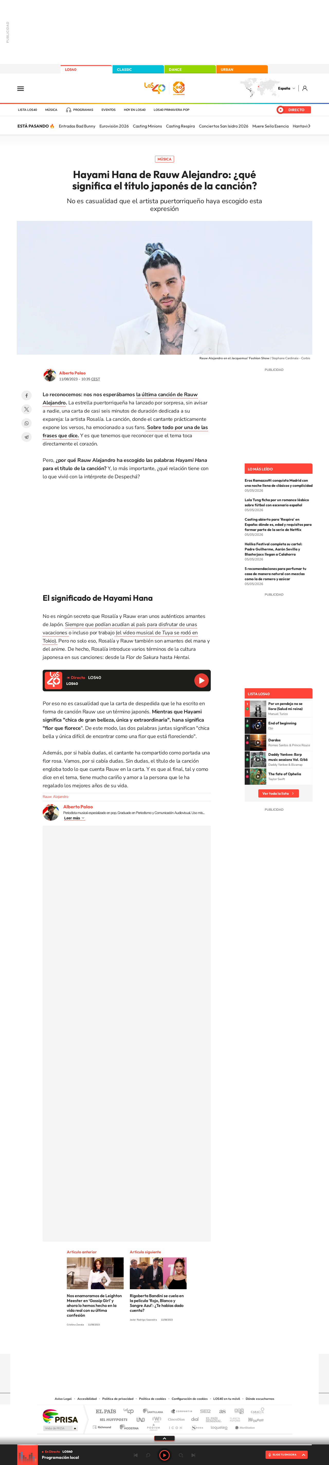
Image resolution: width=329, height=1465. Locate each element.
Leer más (72, 818)
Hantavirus (303, 126)
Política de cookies (152, 1399)
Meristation (244, 1426)
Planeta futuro (232, 1418)
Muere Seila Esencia (270, 126)
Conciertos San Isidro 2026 (223, 126)
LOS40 (70, 69)
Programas (83, 110)
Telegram (26, 437)
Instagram (134, 1344)
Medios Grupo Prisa (60, 1428)
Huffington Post (112, 1418)
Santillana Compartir (182, 1412)
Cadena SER (204, 1412)
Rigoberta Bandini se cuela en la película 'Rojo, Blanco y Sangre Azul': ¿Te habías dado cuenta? (157, 1303)
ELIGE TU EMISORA (284, 1454)
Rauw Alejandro (55, 796)
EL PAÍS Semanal (214, 1418)
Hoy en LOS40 (134, 110)
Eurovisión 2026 (114, 126)
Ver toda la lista (275, 793)
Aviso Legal (63, 1399)
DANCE (175, 69)
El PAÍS (105, 1412)
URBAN (227, 69)
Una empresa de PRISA (60, 1416)
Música (51, 110)
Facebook (26, 395)
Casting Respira (180, 126)
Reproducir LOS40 (201, 680)
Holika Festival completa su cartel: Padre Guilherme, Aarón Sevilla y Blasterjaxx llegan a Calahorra (273, 549)
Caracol (256, 1412)
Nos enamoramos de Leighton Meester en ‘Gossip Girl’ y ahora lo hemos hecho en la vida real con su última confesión (94, 1305)
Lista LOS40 (27, 110)
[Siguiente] (309, 126)
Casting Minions (147, 126)
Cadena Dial (195, 1418)
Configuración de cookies (190, 1399)
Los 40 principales (130, 1412)
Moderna (127, 1426)
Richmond (102, 1426)
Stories (195, 1344)
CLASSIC (124, 69)
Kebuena (251, 1418)
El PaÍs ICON (175, 1426)
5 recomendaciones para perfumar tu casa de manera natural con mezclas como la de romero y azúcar (275, 573)
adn (237, 1412)
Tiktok (144, 1344)
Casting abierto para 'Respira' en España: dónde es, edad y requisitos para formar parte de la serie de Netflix (278, 524)
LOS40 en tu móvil (226, 1399)
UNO (141, 1418)
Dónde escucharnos (260, 1399)
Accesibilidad (87, 1399)
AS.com (220, 1412)
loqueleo (219, 1426)
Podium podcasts (153, 1426)
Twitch (185, 1344)
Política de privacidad (117, 1399)
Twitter (26, 409)
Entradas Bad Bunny (77, 126)
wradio (155, 1418)
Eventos (109, 110)
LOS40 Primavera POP (171, 110)
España (284, 88)
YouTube (154, 1344)
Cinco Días (175, 1418)
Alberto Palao (72, 372)
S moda (196, 1426)
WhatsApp (26, 423)
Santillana (154, 1412)
